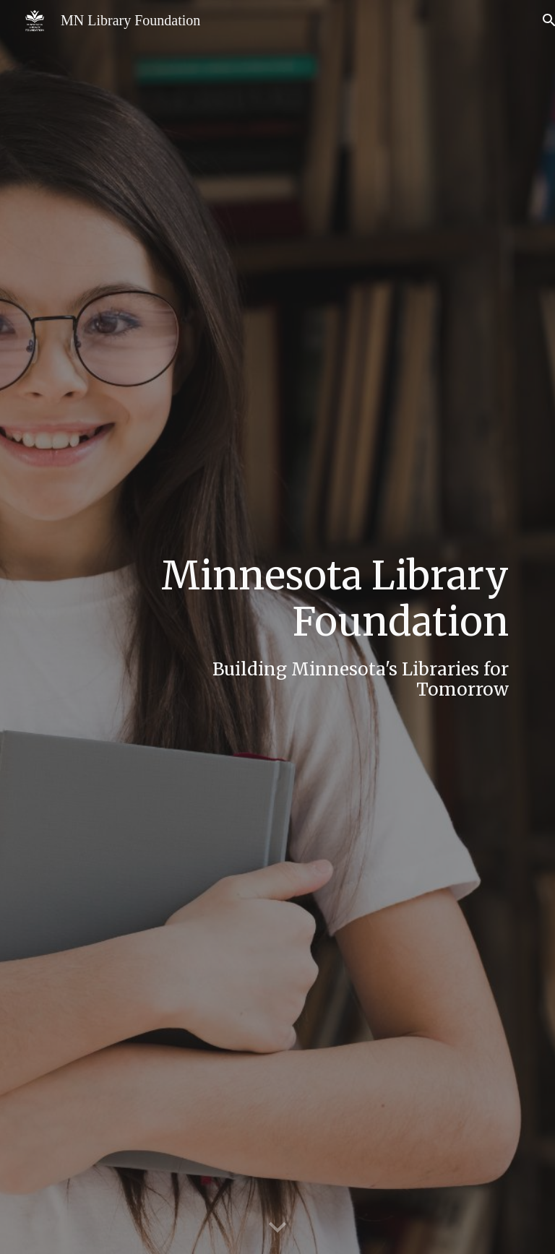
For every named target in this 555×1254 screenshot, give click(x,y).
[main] (317, 627)
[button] (277, 1228)
